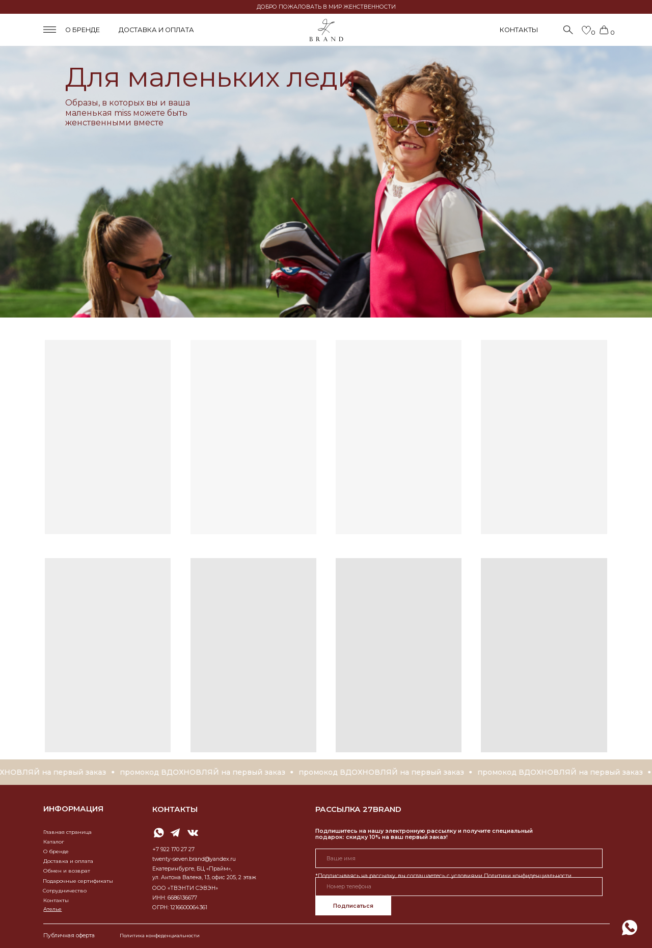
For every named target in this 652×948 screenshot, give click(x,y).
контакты (175, 809)
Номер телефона (337, 871)
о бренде (82, 30)
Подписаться (353, 906)
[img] (629, 927)
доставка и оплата (156, 30)
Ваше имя (329, 842)
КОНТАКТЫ (519, 30)
